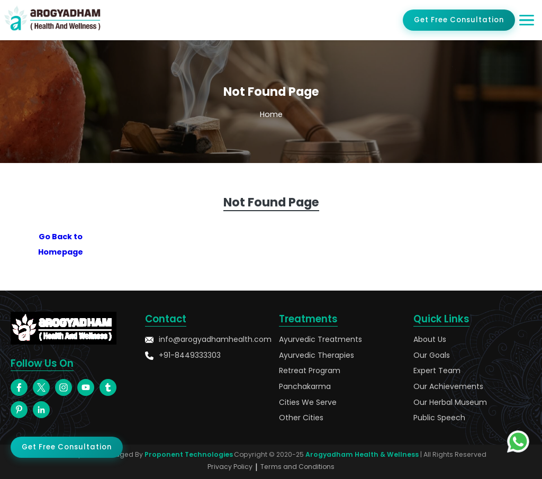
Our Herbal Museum (450, 402)
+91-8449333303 (183, 355)
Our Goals (431, 355)
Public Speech (439, 418)
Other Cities (301, 418)
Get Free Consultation (459, 20)
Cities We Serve (308, 402)
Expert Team (436, 371)
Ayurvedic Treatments (320, 340)
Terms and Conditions (297, 466)
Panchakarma (305, 387)
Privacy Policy (229, 466)
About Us (429, 340)
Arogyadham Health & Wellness (362, 454)
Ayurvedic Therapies (316, 355)
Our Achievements (448, 387)
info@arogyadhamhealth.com (204, 340)
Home (271, 114)
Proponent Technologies (188, 454)
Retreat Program (309, 371)
